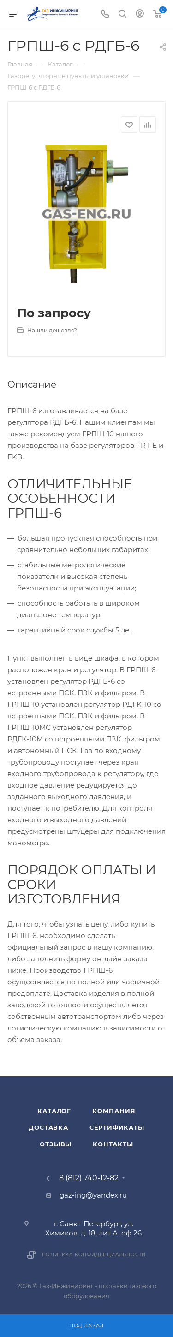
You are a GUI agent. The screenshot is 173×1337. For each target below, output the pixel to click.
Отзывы (56, 1144)
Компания (113, 1110)
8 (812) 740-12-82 (89, 1178)
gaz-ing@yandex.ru (93, 1195)
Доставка (48, 1127)
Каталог (54, 1110)
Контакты (113, 1144)
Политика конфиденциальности (94, 1255)
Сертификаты (116, 1127)
